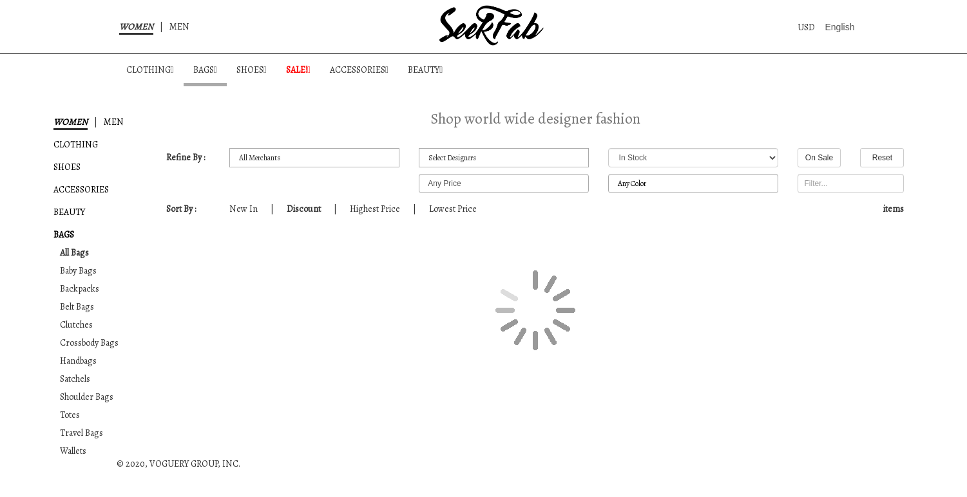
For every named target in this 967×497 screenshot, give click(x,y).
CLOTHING (150, 70)
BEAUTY (425, 70)
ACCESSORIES (359, 70)
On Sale (819, 157)
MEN (179, 27)
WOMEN (136, 27)
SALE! (298, 70)
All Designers (503, 158)
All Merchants (314, 158)
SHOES (251, 70)
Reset (882, 157)
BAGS (205, 70)
